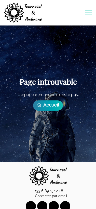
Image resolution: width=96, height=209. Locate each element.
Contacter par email (48, 195)
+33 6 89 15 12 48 (46, 190)
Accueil (48, 104)
